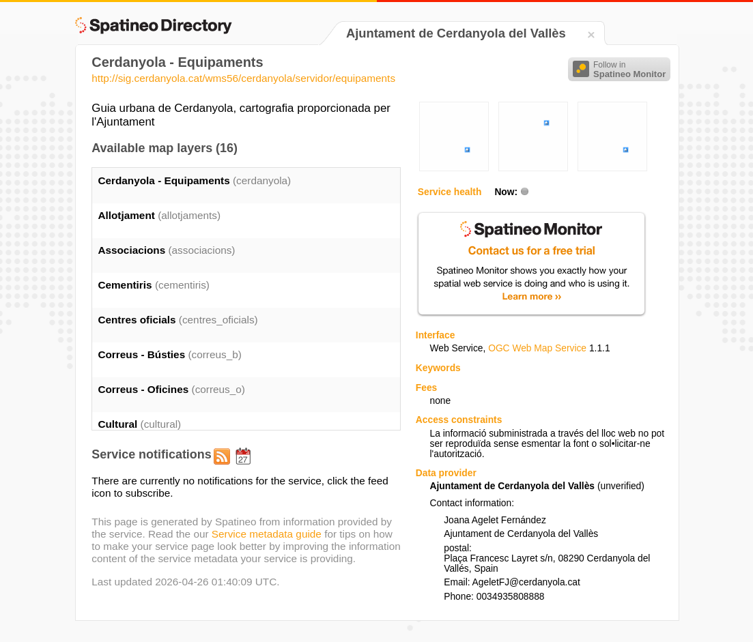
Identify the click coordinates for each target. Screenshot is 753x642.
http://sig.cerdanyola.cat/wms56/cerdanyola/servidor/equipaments (243, 78)
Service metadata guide (267, 534)
